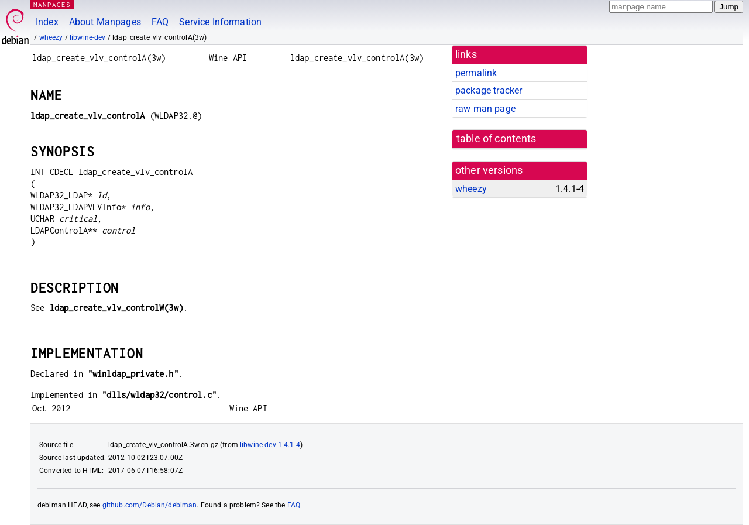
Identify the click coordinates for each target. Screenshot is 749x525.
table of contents (496, 139)
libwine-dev (88, 37)
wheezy (51, 37)
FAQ (160, 22)
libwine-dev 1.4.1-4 (270, 445)
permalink (476, 72)
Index (47, 22)
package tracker (488, 90)
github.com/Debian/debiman (149, 505)
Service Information (220, 22)
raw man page (485, 108)
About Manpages (105, 22)
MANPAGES (52, 4)
